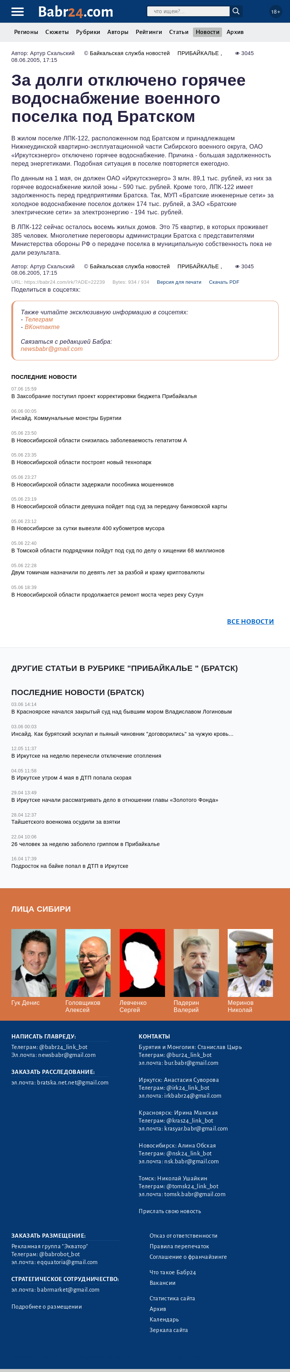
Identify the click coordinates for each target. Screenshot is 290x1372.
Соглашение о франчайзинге (188, 1257)
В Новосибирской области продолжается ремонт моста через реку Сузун (107, 595)
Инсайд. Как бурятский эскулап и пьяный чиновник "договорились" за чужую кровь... (122, 734)
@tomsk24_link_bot (192, 1186)
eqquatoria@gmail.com (67, 1262)
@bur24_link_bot (189, 1055)
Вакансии (163, 1283)
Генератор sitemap (180, 1357)
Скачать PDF (224, 282)
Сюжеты (57, 32)
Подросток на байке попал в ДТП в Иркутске (69, 866)
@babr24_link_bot (63, 1047)
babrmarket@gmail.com (68, 1290)
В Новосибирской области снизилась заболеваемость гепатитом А (99, 440)
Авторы (117, 32)
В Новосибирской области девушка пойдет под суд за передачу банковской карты (119, 506)
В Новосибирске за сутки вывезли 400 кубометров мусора (88, 528)
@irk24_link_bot (188, 1088)
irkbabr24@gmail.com (192, 1096)
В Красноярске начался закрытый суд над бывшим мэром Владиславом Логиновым (121, 712)
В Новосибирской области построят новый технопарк (81, 462)
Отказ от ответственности (184, 1236)
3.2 (56, 1357)
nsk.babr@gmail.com (191, 1161)
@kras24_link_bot (190, 1121)
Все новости (250, 621)
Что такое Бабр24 (173, 1272)
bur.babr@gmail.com (191, 1063)
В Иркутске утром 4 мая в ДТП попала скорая (71, 778)
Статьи (178, 32)
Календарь (164, 1320)
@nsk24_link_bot (189, 1154)
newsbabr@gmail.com (52, 349)
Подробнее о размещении (46, 1307)
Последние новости (44, 377)
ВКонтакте (42, 327)
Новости (207, 32)
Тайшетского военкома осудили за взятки (65, 822)
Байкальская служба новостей (130, 53)
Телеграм (39, 319)
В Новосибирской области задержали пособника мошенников (92, 484)
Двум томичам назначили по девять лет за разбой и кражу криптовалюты (108, 572)
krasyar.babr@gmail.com (196, 1129)
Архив (235, 32)
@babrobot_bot (59, 1254)
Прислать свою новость (170, 1211)
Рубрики (88, 32)
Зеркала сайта (169, 1330)
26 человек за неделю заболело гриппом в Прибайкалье (85, 844)
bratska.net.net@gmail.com (72, 1083)
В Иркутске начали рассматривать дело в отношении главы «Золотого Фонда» (114, 800)
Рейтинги (149, 32)
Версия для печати (179, 282)
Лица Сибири (41, 908)
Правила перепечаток (180, 1246)
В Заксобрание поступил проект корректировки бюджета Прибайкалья (104, 396)
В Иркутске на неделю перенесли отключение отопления (86, 756)
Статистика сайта (173, 1298)
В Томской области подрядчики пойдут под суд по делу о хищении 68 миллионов (118, 551)
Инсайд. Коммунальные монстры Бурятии (66, 418)
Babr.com (76, 12)
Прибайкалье (199, 53)
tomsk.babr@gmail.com (194, 1194)
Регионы (26, 32)
